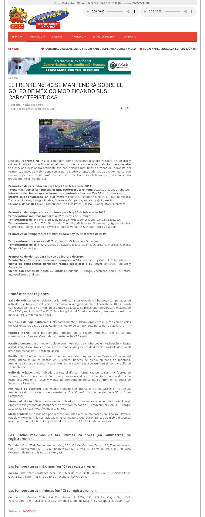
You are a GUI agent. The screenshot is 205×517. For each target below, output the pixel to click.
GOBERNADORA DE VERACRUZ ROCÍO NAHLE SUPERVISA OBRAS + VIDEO (90, 48)
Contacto (130, 36)
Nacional (13, 77)
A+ (128, 108)
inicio (17, 36)
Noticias (79, 36)
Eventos (58, 36)
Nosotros (37, 36)
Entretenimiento (104, 36)
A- (122, 108)
